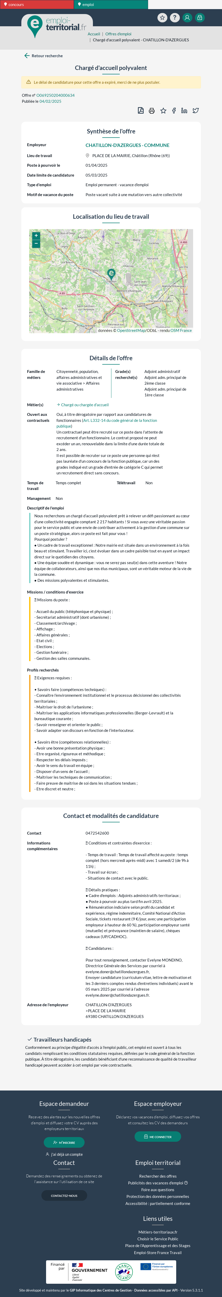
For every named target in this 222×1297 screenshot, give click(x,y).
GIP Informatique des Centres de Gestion (100, 1290)
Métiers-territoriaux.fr (157, 1232)
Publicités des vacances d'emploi (155, 1182)
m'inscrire (64, 1142)
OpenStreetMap (131, 330)
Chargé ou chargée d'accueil (82, 404)
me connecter (158, 1136)
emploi (86, 4)
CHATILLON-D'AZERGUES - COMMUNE (127, 145)
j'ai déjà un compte (64, 1154)
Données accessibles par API (155, 1290)
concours (14, 4)
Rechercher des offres (158, 1176)
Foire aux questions (157, 1189)
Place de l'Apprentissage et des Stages (158, 1245)
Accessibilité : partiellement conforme (157, 1203)
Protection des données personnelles (157, 1196)
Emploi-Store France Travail (158, 1252)
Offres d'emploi (118, 33)
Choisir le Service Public (157, 1238)
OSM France (181, 330)
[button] (111, 275)
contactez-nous (64, 1195)
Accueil (94, 33)
